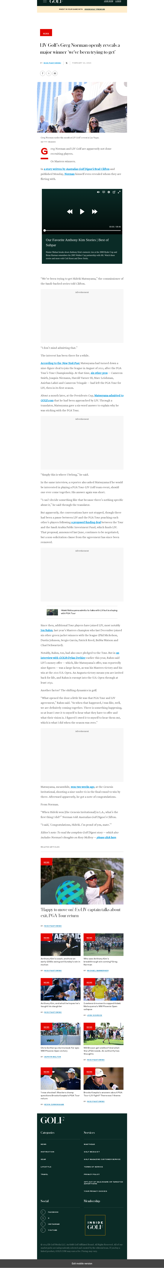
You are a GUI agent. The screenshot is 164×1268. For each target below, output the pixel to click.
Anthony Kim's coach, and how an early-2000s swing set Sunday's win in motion (60, 962)
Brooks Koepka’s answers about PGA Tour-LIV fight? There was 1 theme (103, 1094)
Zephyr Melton (52, 1057)
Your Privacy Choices (95, 1191)
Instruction (47, 1152)
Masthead (89, 1144)
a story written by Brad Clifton (77, 169)
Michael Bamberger (98, 970)
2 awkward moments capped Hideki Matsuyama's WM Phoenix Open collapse (102, 1007)
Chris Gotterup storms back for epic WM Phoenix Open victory (60, 1049)
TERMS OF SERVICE (93, 1167)
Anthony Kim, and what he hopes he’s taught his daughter (60, 1005)
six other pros (99, 373)
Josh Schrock (94, 1015)
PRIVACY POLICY (92, 1174)
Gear (43, 1159)
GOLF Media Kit (92, 1152)
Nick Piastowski (52, 63)
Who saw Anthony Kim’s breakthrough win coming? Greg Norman (100, 962)
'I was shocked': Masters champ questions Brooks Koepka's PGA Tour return (60, 1096)
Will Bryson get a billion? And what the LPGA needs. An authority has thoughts (101, 1051)
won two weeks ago (82, 787)
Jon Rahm (47, 630)
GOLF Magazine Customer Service (102, 1159)
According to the (60, 363)
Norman (69, 174)
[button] (48, 73)
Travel (44, 1174)
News (46, 862)
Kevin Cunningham (54, 1104)
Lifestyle (46, 1167)
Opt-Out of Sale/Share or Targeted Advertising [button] (103, 1183)
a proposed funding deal (86, 522)
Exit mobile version (82, 1263)
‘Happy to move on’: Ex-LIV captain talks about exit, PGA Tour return (80, 913)
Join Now (108, 1)
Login (118, 1)
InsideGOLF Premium (94, 9)
